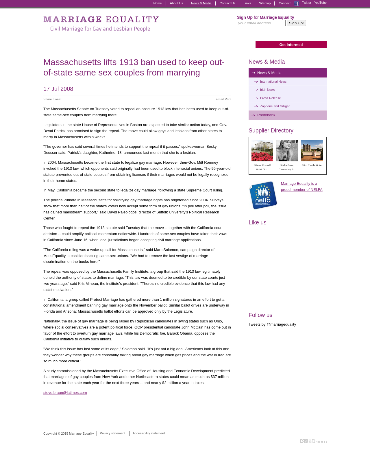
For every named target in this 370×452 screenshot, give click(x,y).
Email (220, 99)
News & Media (201, 3)
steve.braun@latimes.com (65, 392)
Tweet (57, 99)
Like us (258, 222)
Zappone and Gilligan (275, 106)
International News (273, 81)
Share (47, 99)
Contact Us (227, 3)
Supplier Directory (271, 130)
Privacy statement (112, 433)
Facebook (296, 3)
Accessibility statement (149, 433)
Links (247, 3)
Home (157, 3)
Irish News (267, 89)
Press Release (270, 98)
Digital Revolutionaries (313, 441)
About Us (176, 3)
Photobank (266, 115)
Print (228, 99)
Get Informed (291, 45)
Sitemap (265, 3)
